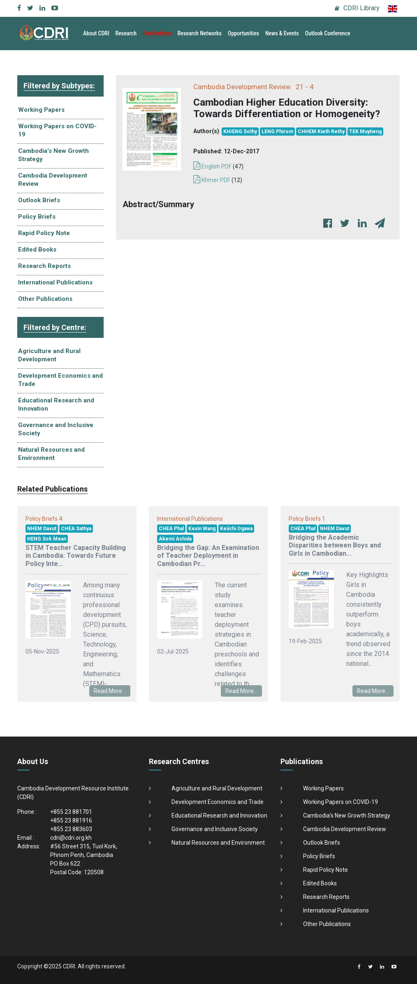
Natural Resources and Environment (51, 454)
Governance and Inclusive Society (55, 429)
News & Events (282, 33)
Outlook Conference (327, 33)
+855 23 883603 (71, 829)
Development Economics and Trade (60, 380)
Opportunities (243, 33)
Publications (157, 33)
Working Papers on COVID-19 (57, 130)
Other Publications (45, 299)
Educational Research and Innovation (56, 404)
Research (126, 33)
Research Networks (199, 33)
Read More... (110, 691)
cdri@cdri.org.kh (71, 837)
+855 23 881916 (71, 820)
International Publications (55, 282)
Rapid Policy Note (44, 233)
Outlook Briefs (39, 200)
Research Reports (44, 266)
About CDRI (96, 33)
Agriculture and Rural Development (49, 355)
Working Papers (41, 109)
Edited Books (37, 249)
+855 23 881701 (71, 811)
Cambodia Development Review (52, 179)
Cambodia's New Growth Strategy (53, 155)
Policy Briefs (37, 216)
